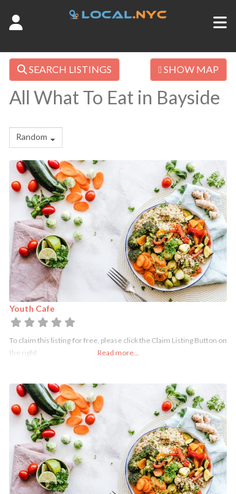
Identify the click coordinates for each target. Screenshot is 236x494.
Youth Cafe (32, 308)
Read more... (118, 352)
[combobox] (36, 137)
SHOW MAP (188, 69)
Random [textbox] (31, 136)
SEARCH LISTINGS (64, 69)
